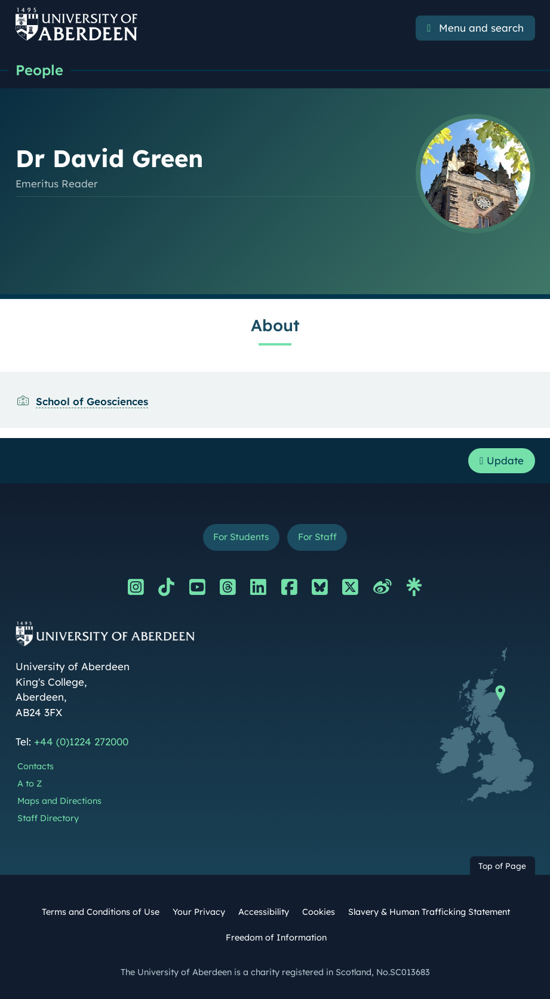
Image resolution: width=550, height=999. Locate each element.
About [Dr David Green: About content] (275, 325)
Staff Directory (48, 818)
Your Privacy (199, 911)
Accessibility (263, 911)
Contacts (35, 766)
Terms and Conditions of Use (100, 911)
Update (501, 460)
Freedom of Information (276, 937)
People (39, 70)
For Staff (317, 536)
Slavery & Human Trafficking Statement (429, 911)
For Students (241, 536)
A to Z (29, 783)
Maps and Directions (59, 801)
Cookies (318, 911)
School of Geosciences (92, 401)
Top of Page (502, 866)
